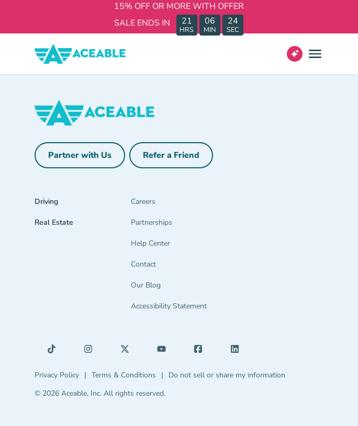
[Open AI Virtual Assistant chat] (295, 54)
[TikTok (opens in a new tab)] (54, 351)
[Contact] (179, 266)
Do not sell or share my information (227, 375)
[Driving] (59, 203)
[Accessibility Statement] (179, 308)
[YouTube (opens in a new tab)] (164, 351)
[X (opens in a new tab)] (127, 351)
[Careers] (179, 203)
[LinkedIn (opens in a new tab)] (237, 351)
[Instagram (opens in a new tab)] (91, 351)
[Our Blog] (179, 287)
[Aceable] (80, 53)
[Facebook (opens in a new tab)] (201, 351)
